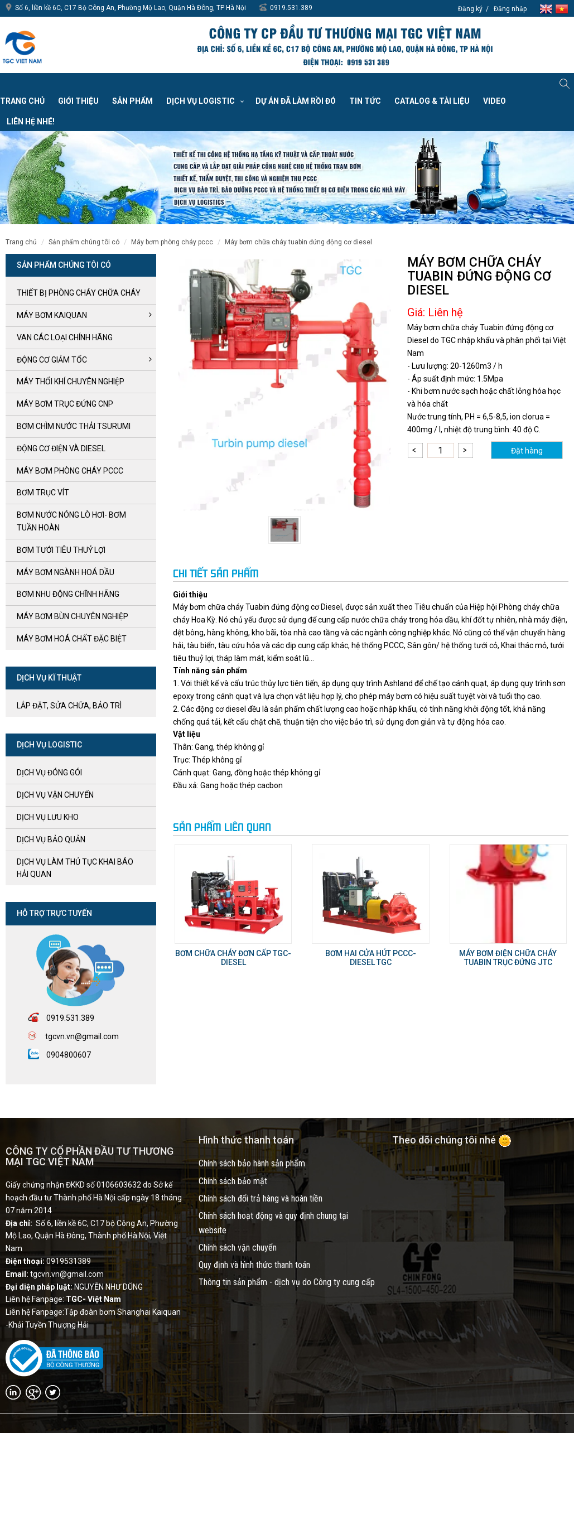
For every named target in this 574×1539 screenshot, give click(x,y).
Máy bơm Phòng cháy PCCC (172, 242)
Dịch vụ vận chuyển (55, 794)
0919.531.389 (291, 8)
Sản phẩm (132, 101)
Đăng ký (470, 9)
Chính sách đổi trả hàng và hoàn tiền (260, 1198)
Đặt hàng (527, 450)
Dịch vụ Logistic (200, 101)
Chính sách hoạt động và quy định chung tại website (273, 1223)
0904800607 (68, 1054)
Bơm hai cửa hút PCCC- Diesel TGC (370, 957)
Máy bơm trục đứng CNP (65, 403)
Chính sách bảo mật (233, 1181)
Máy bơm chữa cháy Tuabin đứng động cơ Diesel (298, 242)
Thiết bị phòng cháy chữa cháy (79, 292)
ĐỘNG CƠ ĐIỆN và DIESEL (61, 448)
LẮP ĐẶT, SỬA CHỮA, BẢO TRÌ (69, 705)
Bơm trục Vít (43, 492)
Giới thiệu (78, 101)
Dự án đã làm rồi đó (295, 101)
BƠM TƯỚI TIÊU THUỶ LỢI (61, 550)
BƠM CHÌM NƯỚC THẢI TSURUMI (74, 426)
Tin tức (365, 101)
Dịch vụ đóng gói (49, 772)
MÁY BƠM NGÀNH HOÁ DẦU (65, 572)
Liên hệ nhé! (31, 121)
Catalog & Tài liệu (432, 101)
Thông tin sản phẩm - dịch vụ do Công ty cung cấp (287, 1282)
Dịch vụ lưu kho (48, 817)
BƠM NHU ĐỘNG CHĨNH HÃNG (68, 594)
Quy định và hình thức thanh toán (254, 1265)
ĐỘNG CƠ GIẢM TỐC (52, 359)
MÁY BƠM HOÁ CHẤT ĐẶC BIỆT (72, 638)
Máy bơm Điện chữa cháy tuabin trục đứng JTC (508, 957)
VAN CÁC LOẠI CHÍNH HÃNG (65, 337)
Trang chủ (22, 101)
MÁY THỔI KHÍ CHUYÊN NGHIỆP (70, 381)
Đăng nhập (510, 9)
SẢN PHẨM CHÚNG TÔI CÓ (84, 242)
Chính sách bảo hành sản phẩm (252, 1163)
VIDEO (494, 101)
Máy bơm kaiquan (52, 315)
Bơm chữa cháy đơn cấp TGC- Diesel (233, 957)
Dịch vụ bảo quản (51, 839)
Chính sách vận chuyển (238, 1247)
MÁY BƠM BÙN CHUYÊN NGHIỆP (72, 616)
